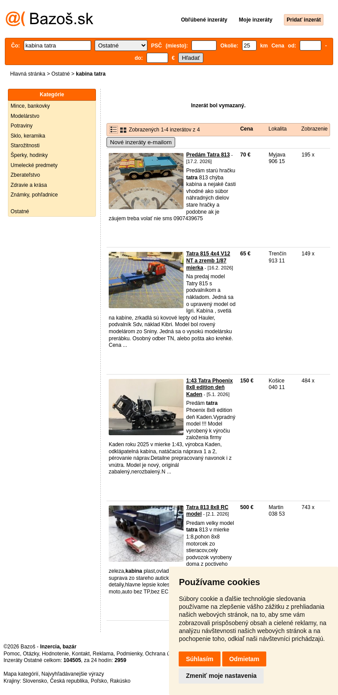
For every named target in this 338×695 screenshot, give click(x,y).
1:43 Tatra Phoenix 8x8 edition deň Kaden (209, 387)
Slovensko (34, 681)
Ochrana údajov (163, 654)
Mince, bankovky (30, 106)
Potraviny (22, 126)
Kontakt (81, 654)
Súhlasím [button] (199, 658)
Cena (246, 129)
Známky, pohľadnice (34, 195)
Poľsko (99, 681)
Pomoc (12, 654)
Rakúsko (120, 681)
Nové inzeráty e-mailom (141, 142)
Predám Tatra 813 (208, 155)
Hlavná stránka (27, 74)
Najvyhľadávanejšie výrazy (72, 674)
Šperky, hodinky (29, 155)
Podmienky (129, 654)
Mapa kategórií (21, 674)
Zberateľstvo (25, 175)
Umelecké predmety (34, 165)
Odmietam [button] (244, 658)
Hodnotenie (55, 654)
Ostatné (60, 74)
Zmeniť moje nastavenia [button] (221, 675)
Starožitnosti (25, 145)
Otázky (31, 654)
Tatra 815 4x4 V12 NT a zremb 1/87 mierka (208, 260)
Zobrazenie (314, 129)
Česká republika (69, 681)
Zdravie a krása (29, 185)
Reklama (103, 654)
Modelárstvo (25, 116)
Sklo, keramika (28, 136)
